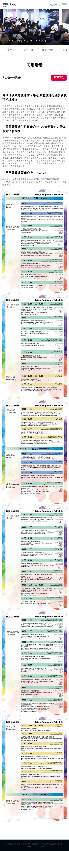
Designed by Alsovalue (36, 847)
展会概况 (30, 41)
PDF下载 (59, 77)
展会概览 (18, 41)
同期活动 (42, 41)
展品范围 (28, 50)
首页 (8, 41)
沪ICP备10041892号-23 (53, 844)
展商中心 (55, 5)
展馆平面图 (48, 50)
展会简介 (9, 50)
